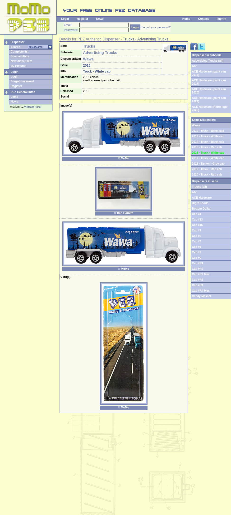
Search (15, 47)
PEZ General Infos (23, 92)
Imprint (221, 18)
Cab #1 (196, 214)
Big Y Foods (200, 203)
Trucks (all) (199, 186)
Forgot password (22, 81)
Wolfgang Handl (32, 107)
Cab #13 (197, 219)
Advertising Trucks (152, 39)
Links (14, 96)
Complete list (19, 51)
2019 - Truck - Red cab (207, 169)
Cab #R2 (197, 268)
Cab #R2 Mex (201, 274)
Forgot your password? (156, 27)
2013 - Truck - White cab (208, 136)
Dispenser (17, 42)
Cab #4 (196, 241)
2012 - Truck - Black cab (208, 130)
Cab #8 (196, 252)
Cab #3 (196, 236)
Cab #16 (197, 225)
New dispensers (21, 61)
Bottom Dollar (201, 208)
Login (65, 18)
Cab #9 (196, 258)
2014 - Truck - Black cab (208, 141)
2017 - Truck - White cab (208, 158)
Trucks (128, 39)
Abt (194, 66)
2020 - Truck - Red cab (207, 174)
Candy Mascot (201, 296)
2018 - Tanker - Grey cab (208, 163)
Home (186, 18)
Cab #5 (196, 247)
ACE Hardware (202, 197)
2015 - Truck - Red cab (207, 147)
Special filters (20, 56)
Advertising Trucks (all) (207, 60)
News (99, 18)
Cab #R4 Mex (201, 290)
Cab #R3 (197, 279)
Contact (203, 18)
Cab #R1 (197, 263)
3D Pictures (18, 66)
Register (82, 18)
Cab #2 (196, 230)
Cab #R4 (197, 285)
